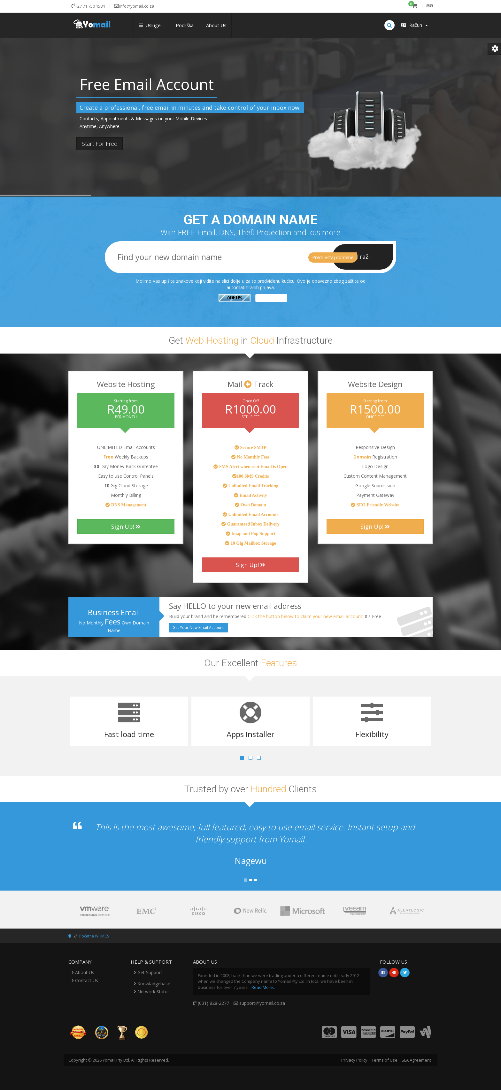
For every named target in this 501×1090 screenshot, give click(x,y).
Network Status (152, 992)
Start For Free (99, 143)
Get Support (148, 972)
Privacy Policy (354, 1060)
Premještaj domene (332, 257)
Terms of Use (384, 1060)
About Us (216, 25)
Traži (363, 256)
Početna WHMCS (94, 936)
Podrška (184, 25)
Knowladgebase (152, 984)
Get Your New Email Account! (199, 627)
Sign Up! (126, 526)
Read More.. (263, 987)
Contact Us (85, 980)
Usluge (151, 25)
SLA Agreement (416, 1060)
